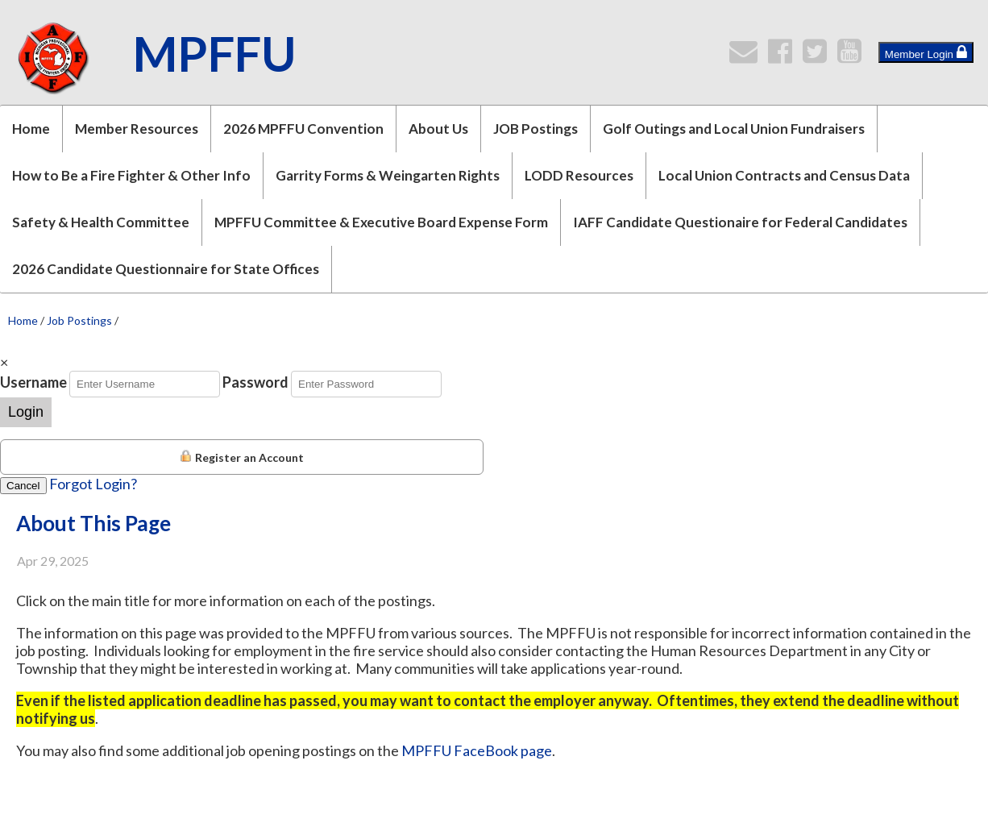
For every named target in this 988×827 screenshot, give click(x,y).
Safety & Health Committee (100, 222)
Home (31, 128)
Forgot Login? (93, 483)
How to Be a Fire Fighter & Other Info (131, 175)
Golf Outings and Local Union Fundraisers (734, 128)
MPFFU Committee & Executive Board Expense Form (381, 222)
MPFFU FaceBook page (476, 750)
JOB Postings (535, 128)
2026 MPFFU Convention (303, 128)
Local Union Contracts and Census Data (784, 175)
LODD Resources (579, 175)
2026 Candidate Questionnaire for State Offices (165, 268)
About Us (438, 128)
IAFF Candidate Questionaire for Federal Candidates (740, 222)
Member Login (926, 52)
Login (26, 412)
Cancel (23, 486)
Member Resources (136, 128)
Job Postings (79, 320)
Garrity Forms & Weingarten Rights (388, 175)
